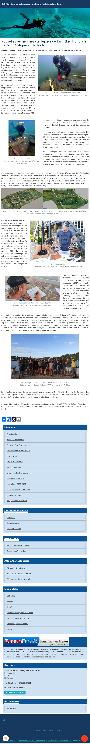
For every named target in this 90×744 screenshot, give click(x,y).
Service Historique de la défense (20, 613)
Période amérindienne (16, 568)
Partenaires (11, 708)
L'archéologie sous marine (17, 624)
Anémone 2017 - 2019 (15, 479)
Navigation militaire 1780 (17, 501)
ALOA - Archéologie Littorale (18, 490)
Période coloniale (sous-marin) (19, 574)
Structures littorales (15, 462)
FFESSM (10, 602)
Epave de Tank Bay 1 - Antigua (19, 445)
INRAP (9, 607)
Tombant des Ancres (15, 440)
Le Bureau (11, 518)
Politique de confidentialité (58, 741)
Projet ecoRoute (13, 434)
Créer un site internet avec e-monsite (45, 730)
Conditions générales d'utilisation (31, 741)
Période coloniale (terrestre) (18, 579)
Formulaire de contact (15, 693)
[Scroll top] (84, 738)
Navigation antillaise (15, 467)
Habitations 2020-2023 (16, 484)
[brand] (31, 4)
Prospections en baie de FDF (18, 451)
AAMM (9, 629)
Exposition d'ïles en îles (16, 551)
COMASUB (11, 596)
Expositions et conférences (18, 546)
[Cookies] (6, 738)
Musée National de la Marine (18, 618)
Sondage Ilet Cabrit (15, 495)
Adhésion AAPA (13, 523)
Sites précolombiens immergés (19, 473)
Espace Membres (14, 529)
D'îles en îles (12, 456)
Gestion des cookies (80, 741)
